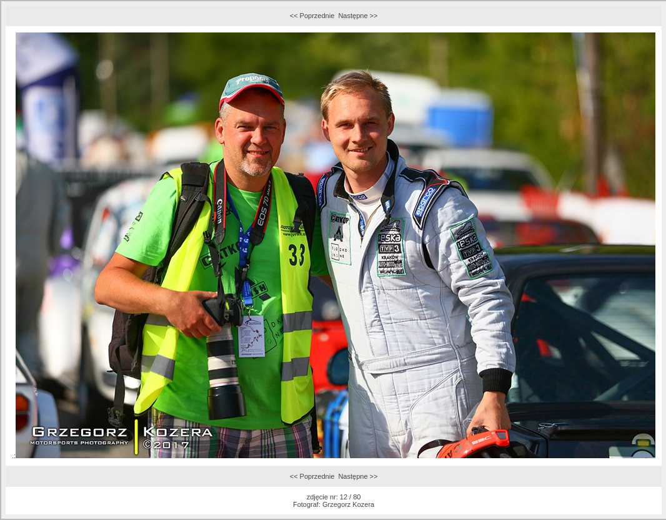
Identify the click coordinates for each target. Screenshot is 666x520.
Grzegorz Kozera (348, 504)
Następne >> (357, 15)
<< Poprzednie (312, 15)
